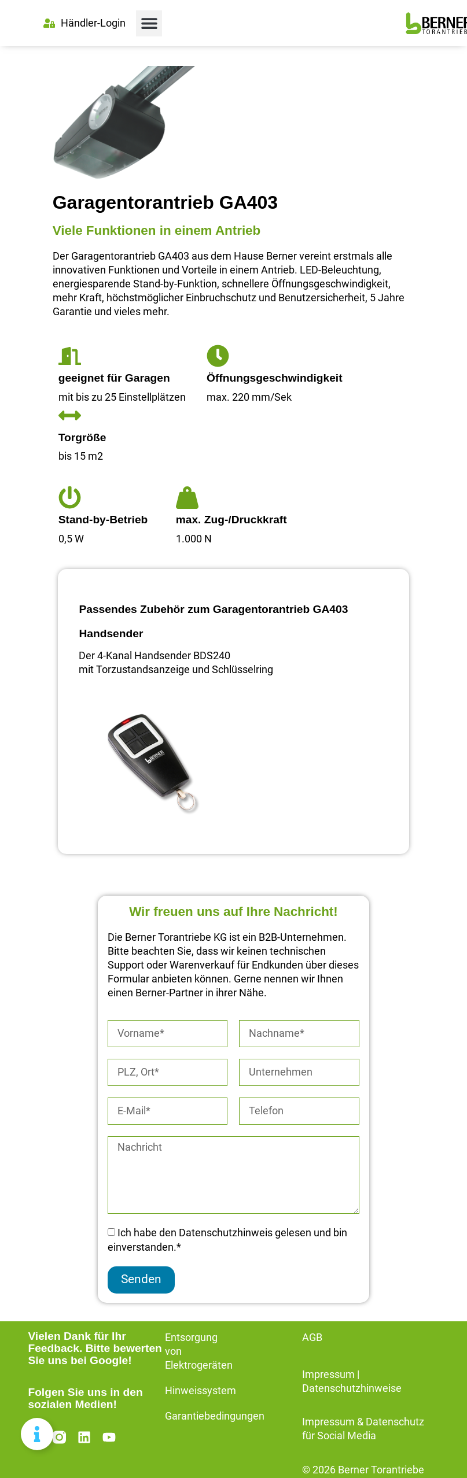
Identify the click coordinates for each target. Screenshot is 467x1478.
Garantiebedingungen (214, 1416)
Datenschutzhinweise (352, 1388)
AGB (312, 1337)
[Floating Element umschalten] (37, 1434)
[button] (149, 23)
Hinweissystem (200, 1390)
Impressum (328, 1374)
